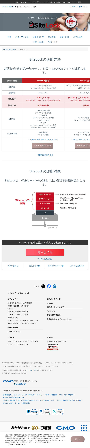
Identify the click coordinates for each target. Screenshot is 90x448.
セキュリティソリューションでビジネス (23, 341)
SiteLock (11, 309)
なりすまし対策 (8, 403)
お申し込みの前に (46, 259)
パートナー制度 (76, 2)
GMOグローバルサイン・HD (47, 5)
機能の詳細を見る (45, 155)
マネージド (49, 2)
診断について (38, 37)
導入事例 (52, 37)
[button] (45, 412)
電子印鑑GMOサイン (59, 319)
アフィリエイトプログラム (18, 344)
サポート (82, 6)
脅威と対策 (64, 37)
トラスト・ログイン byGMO (23, 320)
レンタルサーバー (30, 2)
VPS (22, 2)
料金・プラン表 (22, 37)
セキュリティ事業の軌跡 (22, 403)
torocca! (50, 303)
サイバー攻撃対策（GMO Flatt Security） (69, 400)
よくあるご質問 (76, 266)
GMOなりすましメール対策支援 (20, 303)
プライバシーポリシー (17, 445)
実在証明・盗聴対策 (9, 400)
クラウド (17, 2)
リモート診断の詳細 (42, 145)
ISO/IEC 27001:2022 (30, 370)
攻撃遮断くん (13, 317)
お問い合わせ (38, 42)
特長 (9, 37)
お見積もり (33, 266)
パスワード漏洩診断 (51, 395)
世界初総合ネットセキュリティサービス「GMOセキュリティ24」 (22, 395)
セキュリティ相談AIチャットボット (13, 397)
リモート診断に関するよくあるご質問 (44, 139)
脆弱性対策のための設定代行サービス (22, 323)
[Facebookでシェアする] (49, 286)
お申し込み (77, 37)
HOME (73, 6)
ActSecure (51, 311)
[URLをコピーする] (54, 286)
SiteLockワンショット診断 (18, 315)
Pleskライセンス (14, 331)
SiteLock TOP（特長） (9, 49)
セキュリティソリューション (62, 2)
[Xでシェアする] (43, 286)
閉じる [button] (77, 440)
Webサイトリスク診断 (66, 395)
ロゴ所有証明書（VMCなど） (19, 306)
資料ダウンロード (55, 266)
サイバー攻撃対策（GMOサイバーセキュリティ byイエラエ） (36, 400)
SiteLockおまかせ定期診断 (18, 312)
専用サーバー (41, 2)
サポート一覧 (56, 341)
